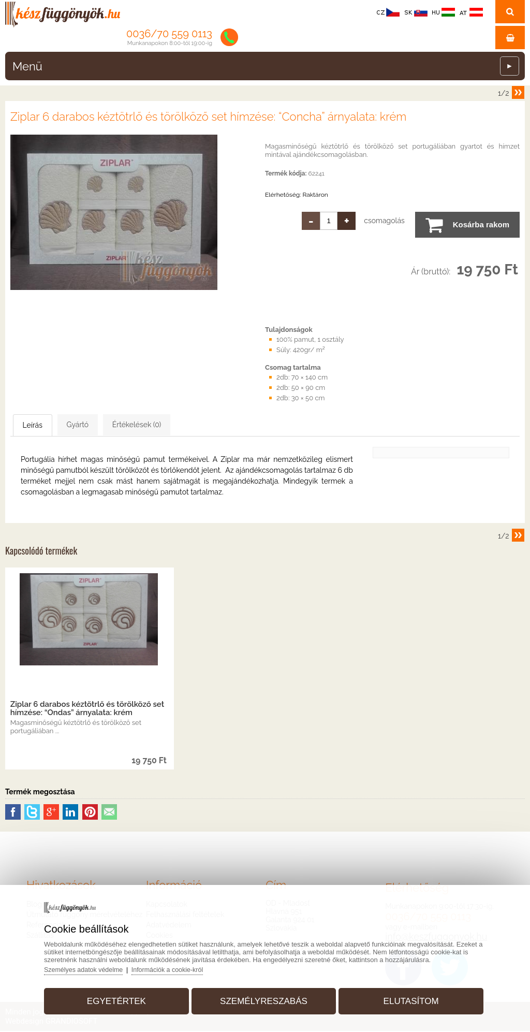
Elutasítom (405, 997)
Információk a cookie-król (181, 966)
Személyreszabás (263, 997)
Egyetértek (122, 997)
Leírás (44, 425)
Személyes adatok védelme (94, 966)
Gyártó (109, 425)
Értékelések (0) (189, 425)
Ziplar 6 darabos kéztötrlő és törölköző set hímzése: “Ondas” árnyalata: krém (87, 709)
